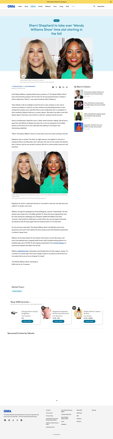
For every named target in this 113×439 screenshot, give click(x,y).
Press (62, 421)
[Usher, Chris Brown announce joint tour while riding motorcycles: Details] (89, 105)
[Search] (94, 6)
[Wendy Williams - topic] (17, 291)
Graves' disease (59, 243)
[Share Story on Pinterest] (60, 87)
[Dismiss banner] (111, 2)
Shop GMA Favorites (20, 301)
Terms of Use (49, 413)
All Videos (79, 418)
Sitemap (94, 410)
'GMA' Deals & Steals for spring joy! (57, 2)
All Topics (79, 421)
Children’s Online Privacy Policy (52, 423)
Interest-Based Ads (66, 414)
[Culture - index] (57, 20)
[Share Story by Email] (63, 87)
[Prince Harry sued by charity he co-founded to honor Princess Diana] (89, 94)
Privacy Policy (49, 416)
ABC (78, 416)
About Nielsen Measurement (64, 417)
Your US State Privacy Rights (66, 410)
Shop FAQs (79, 410)
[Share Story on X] (56, 87)
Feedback (63, 424)
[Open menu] (73, 6)
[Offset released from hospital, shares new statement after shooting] (89, 116)
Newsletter (101, 6)
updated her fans (22, 251)
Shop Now (27, 321)
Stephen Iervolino (17, 86)
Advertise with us (50, 427)
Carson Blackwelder (30, 86)
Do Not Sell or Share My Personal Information (52, 419)
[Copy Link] (67, 87)
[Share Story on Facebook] (53, 87)
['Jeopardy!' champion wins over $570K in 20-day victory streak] (89, 127)
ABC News (79, 413)
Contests (48, 410)
